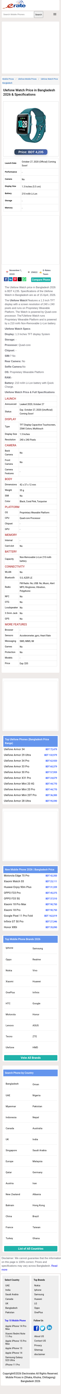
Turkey (9, 1238)
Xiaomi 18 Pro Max (15, 904)
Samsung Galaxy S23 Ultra (14, 1358)
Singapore (11, 1150)
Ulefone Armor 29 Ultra (17, 755)
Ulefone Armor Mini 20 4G (19, 783)
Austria (10, 1183)
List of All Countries (30, 1248)
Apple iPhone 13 (13, 1348)
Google (36, 1003)
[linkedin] (49, 1330)
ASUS (36, 1025)
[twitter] (42, 1330)
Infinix (36, 992)
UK (7, 1139)
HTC (8, 1003)
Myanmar (11, 1106)
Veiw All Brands (31, 1057)
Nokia (9, 970)
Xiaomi (9, 981)
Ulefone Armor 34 (14, 749)
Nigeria (36, 1095)
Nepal (36, 1117)
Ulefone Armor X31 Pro (17, 777)
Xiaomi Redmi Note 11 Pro (15, 1335)
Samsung (38, 948)
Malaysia (37, 1161)
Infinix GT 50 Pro (14, 921)
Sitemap (38, 1350)
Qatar (9, 1172)
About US (39, 1336)
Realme (37, 959)
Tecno (9, 1036)
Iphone (9, 947)
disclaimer (39, 1354)
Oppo (9, 959)
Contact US (40, 1341)
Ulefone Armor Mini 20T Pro (20, 795)
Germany (37, 1172)
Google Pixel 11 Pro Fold (18, 915)
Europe (9, 1161)
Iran (35, 1183)
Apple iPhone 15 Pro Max (15, 1342)
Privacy (38, 1345)
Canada (10, 1128)
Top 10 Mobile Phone (15, 1320)
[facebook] (36, 1330)
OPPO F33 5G (12, 898)
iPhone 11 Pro (12, 1364)
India (35, 1139)
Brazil (36, 1216)
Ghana (36, 1238)
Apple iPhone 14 (13, 1353)
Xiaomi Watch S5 (14, 881)
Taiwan (36, 1227)
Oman (36, 1084)
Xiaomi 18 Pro (12, 910)
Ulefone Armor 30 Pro (16, 772)
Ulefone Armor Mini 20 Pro (19, 789)
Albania (37, 1194)
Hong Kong (39, 1205)
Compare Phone (41, 279)
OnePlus (10, 992)
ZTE (35, 1036)
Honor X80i (10, 927)
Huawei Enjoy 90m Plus (17, 887)
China (9, 1216)
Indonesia (11, 1117)
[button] (6, 279)
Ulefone (10, 1047)
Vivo (35, 970)
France (9, 1227)
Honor (36, 1014)
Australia (37, 1128)
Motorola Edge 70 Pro (16, 875)
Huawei (37, 981)
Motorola (11, 1014)
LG (35, 1303)
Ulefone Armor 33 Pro (16, 766)
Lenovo (10, 1025)
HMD (35, 1047)
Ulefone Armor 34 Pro (16, 760)
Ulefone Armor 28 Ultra (17, 800)
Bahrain (10, 1205)
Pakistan (37, 1106)
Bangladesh (12, 1083)
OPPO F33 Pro (12, 892)
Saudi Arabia (39, 1150)
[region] (31, 47)
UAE (8, 1095)
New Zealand (13, 1194)
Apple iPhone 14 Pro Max (15, 1327)
